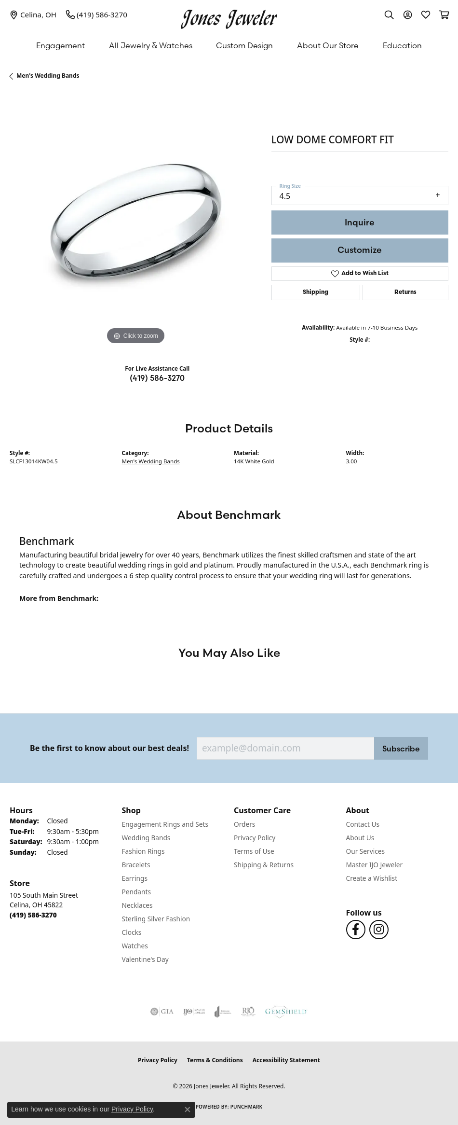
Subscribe (401, 748)
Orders (244, 824)
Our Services (365, 851)
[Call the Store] (33, 914)
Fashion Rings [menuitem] (143, 851)
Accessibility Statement (286, 1060)
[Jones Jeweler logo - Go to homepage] (229, 17)
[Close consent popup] (187, 1109)
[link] (33, 14)
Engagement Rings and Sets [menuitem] (165, 824)
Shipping (315, 292)
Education (402, 45)
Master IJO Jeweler (374, 864)
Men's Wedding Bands (48, 75)
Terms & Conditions (215, 1060)
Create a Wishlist (372, 878)
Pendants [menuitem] (136, 891)
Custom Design (244, 45)
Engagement (60, 45)
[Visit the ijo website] (194, 1011)
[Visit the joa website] (223, 1011)
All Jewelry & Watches (150, 45)
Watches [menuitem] (135, 945)
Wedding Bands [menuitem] (146, 837)
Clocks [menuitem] (132, 932)
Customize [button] (359, 250)
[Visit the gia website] (162, 1011)
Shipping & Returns (264, 864)
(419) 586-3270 (157, 378)
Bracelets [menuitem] (136, 864)
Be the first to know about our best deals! (109, 748)
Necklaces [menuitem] (137, 905)
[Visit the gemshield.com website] (286, 1011)
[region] (136, 221)
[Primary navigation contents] (229, 45)
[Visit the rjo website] (248, 1011)
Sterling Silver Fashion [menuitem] (156, 918)
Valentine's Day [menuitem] (145, 959)
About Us (360, 837)
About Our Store (328, 45)
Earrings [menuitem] (135, 878)
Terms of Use (254, 851)
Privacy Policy (254, 837)
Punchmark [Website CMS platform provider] (246, 1106)
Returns (405, 292)
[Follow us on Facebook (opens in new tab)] (355, 929)
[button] (389, 14)
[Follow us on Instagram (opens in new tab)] (379, 929)
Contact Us (363, 824)
